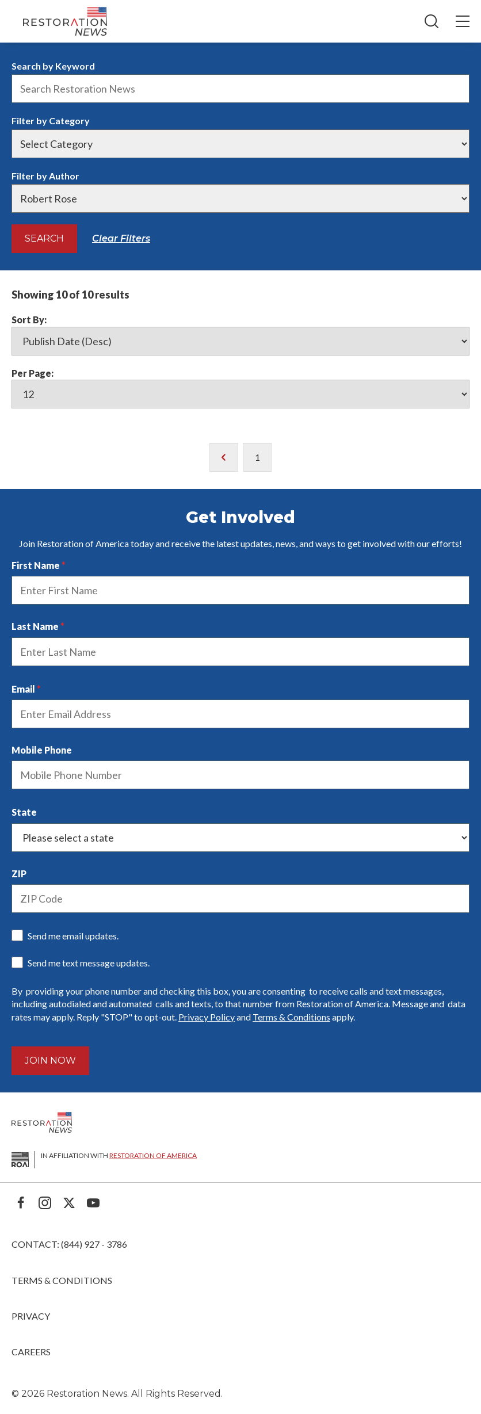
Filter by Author (45, 175)
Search (44, 238)
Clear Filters (121, 238)
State (24, 812)
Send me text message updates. (89, 962)
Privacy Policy (206, 1016)
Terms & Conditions (291, 1016)
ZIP (19, 873)
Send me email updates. (73, 935)
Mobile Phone (42, 749)
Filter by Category (51, 120)
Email (23, 688)
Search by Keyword (53, 65)
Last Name (35, 626)
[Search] (431, 21)
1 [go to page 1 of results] (257, 457)
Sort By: (29, 319)
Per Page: (33, 373)
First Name (36, 565)
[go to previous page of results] (223, 457)
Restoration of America (153, 1155)
